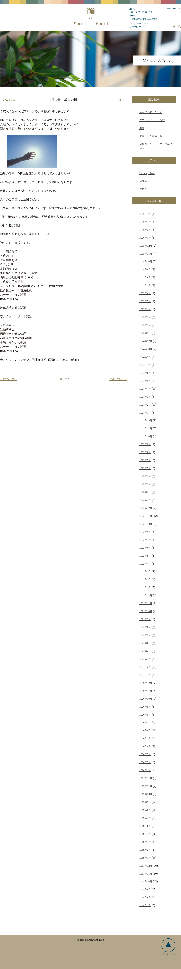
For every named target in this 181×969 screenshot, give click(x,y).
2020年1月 (145, 770)
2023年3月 (145, 484)
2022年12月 (145, 508)
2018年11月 (145, 873)
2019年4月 (145, 833)
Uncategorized (147, 173)
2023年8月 (145, 452)
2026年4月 (145, 213)
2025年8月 (145, 277)
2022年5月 (145, 555)
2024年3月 (145, 396)
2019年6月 (145, 825)
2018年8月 (145, 897)
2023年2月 (145, 492)
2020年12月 (145, 682)
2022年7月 (145, 539)
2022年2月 (145, 579)
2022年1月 (145, 587)
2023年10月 (145, 436)
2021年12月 (145, 595)
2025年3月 (145, 317)
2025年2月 (145, 325)
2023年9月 (145, 444)
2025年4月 (145, 309)
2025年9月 (145, 269)
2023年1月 (145, 500)
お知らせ (144, 181)
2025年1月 (145, 333)
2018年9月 (145, 889)
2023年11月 (145, 428)
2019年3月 (145, 841)
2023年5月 (145, 468)
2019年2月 (145, 849)
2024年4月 (145, 388)
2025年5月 (145, 301)
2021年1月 (145, 674)
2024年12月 (145, 341)
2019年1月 (145, 857)
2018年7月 (145, 905)
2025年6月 (145, 293)
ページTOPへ (168, 946)
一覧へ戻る (63, 379)
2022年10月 (145, 523)
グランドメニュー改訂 (152, 120)
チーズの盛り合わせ (150, 112)
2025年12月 (145, 245)
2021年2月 (145, 667)
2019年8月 (145, 810)
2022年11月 (145, 515)
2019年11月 (145, 786)
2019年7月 (145, 818)
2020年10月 (145, 698)
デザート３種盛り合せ (152, 136)
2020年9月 (145, 706)
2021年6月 (145, 643)
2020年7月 (145, 722)
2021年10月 (145, 611)
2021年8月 (145, 627)
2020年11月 (145, 690)
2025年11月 (145, 253)
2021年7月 (145, 635)
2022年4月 (145, 563)
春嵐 (141, 128)
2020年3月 (145, 754)
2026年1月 (145, 237)
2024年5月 (145, 380)
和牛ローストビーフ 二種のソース (157, 146)
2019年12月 (145, 778)
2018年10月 (145, 881)
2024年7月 (145, 364)
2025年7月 (145, 285)
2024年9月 (145, 357)
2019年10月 (145, 794)
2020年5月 (145, 738)
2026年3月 (145, 221)
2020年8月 (145, 714)
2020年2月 (145, 762)
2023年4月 (145, 476)
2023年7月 (145, 460)
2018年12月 (145, 865)
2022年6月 (145, 547)
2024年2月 (145, 404)
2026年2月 (145, 229)
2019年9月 (145, 802)
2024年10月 (145, 349)
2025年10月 (145, 261)
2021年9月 (145, 619)
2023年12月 (145, 420)
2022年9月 (145, 531)
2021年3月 (145, 659)
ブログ (143, 189)
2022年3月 (145, 571)
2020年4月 (145, 746)
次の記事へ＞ (118, 379)
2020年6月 (145, 730)
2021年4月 (145, 651)
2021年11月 (145, 603)
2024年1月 (145, 412)
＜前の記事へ (8, 379)
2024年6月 (145, 372)
